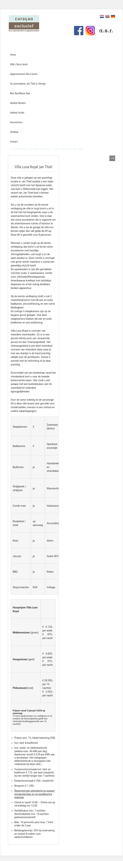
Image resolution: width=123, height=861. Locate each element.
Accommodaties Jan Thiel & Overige (28, 83)
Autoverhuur (16, 122)
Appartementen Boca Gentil (23, 74)
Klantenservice (53, 22)
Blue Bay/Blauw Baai (20, 93)
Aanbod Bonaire (18, 103)
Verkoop (14, 132)
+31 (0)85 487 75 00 (100, 42)
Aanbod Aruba (17, 112)
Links (48, 28)
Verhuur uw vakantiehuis (59, 16)
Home (13, 54)
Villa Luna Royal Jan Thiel (68, 149)
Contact (14, 141)
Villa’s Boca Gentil (19, 64)
